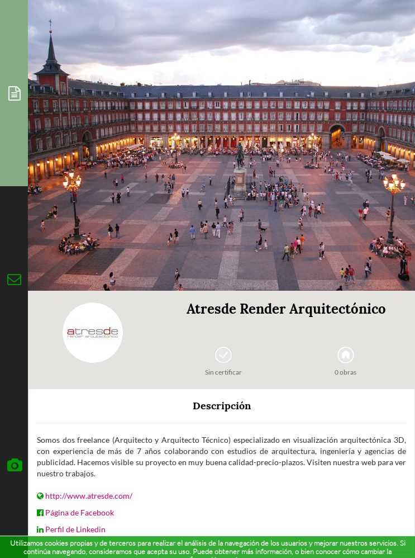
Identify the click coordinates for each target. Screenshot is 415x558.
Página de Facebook (79, 512)
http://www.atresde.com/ (88, 495)
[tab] (14, 93)
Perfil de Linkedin (75, 529)
